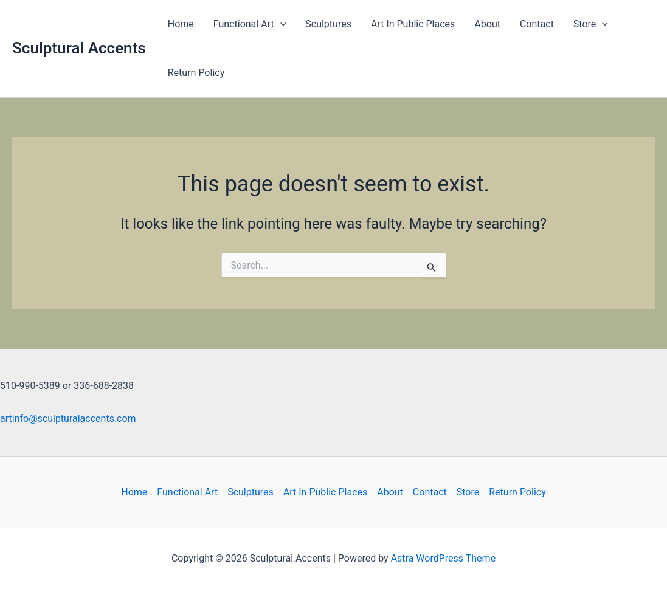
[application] (280, 24)
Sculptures (328, 24)
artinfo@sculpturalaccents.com (68, 418)
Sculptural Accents (79, 48)
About (487, 24)
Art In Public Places (413, 24)
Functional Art (249, 24)
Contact (537, 24)
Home (181, 24)
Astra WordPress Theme (443, 558)
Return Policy (196, 72)
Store (590, 24)
